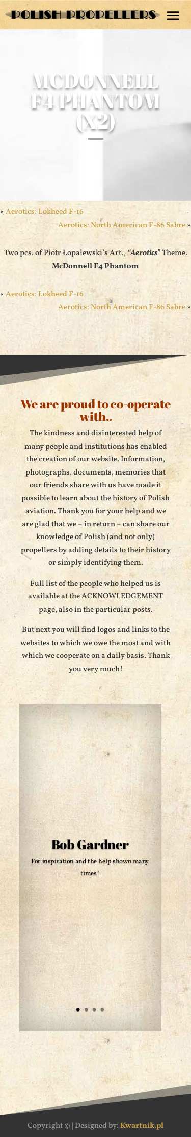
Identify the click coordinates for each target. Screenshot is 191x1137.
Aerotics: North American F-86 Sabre (121, 225)
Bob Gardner (90, 846)
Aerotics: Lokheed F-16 (45, 212)
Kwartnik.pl (141, 1126)
